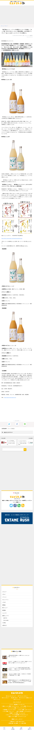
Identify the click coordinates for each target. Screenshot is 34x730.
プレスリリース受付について (26, 697)
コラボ (3, 602)
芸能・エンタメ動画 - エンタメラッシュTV (17, 716)
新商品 (13, 428)
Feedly (19, 507)
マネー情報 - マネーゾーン (9, 711)
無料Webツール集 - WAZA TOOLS (17, 721)
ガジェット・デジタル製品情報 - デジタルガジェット (17, 714)
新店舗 (3, 610)
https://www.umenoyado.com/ (10, 397)
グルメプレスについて (11, 696)
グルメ (9, 428)
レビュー (4, 591)
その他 (3, 622)
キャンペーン (5, 599)
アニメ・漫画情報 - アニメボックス (17, 704)
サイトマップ (17, 699)
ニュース (4, 613)
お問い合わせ (15, 697)
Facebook (15, 507)
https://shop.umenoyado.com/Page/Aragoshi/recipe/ (12, 238)
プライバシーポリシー (23, 696)
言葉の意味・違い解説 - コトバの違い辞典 (17, 723)
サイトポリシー (6, 697)
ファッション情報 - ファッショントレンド (17, 707)
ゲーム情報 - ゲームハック (26, 706)
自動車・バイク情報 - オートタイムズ (17, 713)
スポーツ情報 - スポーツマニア (25, 709)
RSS (22, 507)
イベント (4, 597)
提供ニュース (5, 615)
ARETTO (5, 618)
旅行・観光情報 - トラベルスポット (24, 711)
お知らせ (4, 625)
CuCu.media (5, 620)
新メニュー (5, 607)
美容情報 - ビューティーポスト (10, 709)
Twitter (11, 507)
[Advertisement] (17, 14)
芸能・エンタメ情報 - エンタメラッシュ (11, 706)
